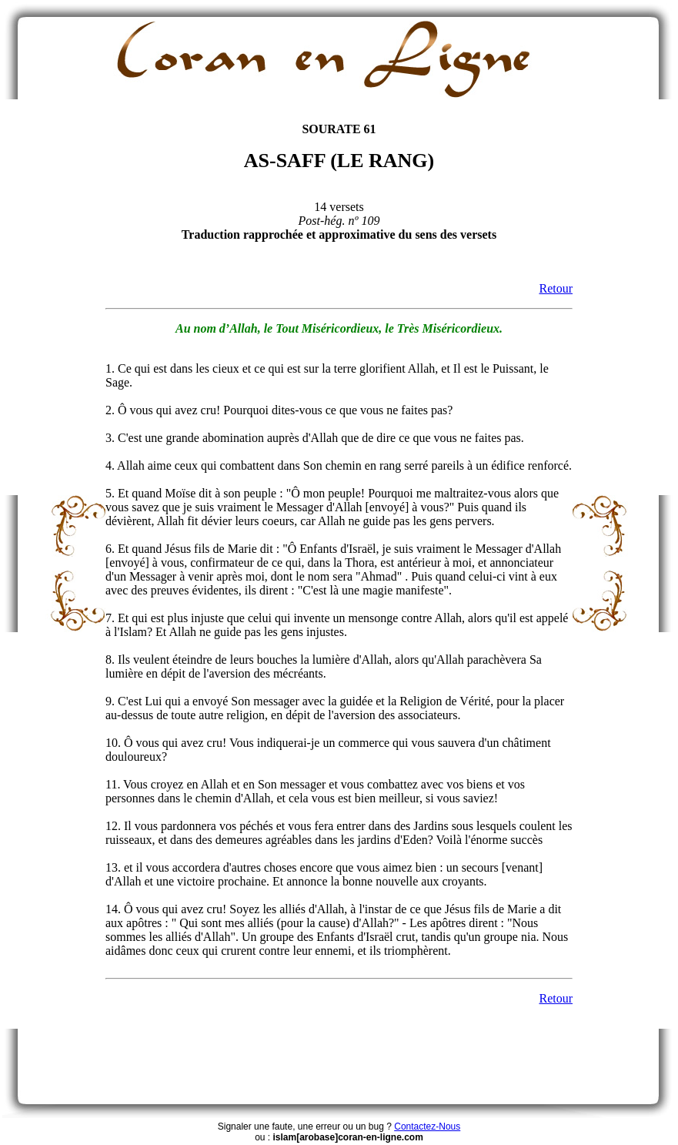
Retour (556, 288)
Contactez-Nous (427, 1126)
